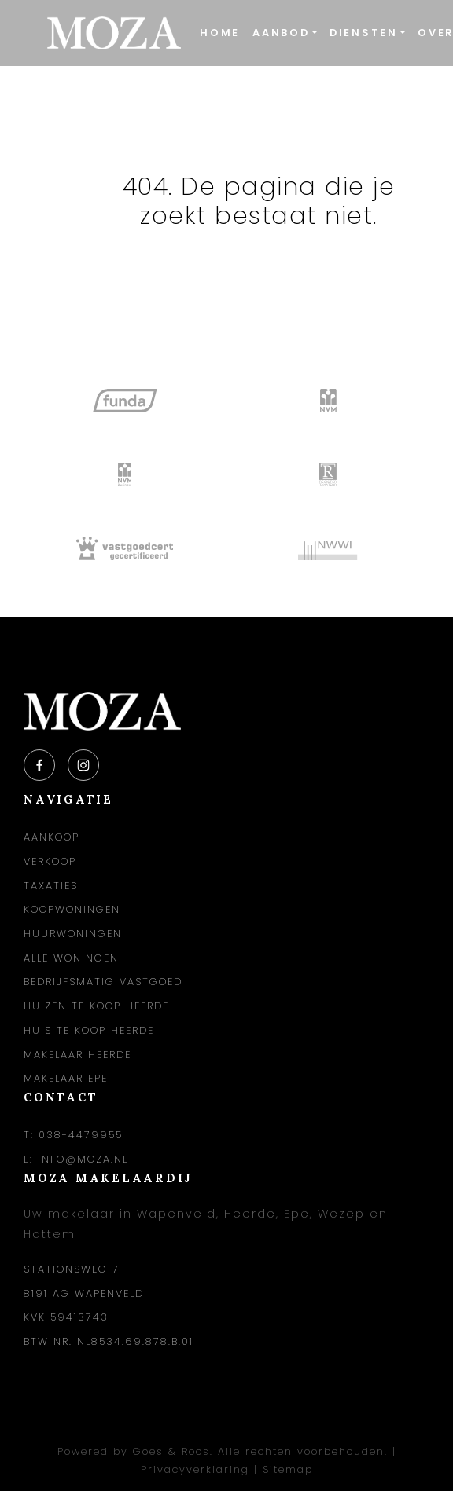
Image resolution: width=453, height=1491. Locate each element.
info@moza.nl (83, 1159)
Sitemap (288, 1469)
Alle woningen (71, 958)
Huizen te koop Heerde (96, 1006)
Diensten (364, 32)
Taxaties (51, 885)
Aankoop (51, 837)
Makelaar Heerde (77, 1054)
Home (220, 32)
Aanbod (281, 32)
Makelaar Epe (66, 1078)
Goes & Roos (171, 1451)
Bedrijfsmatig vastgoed (103, 981)
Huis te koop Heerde (89, 1030)
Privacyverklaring (195, 1469)
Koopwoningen (72, 909)
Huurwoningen (73, 933)
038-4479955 (81, 1134)
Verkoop (50, 861)
